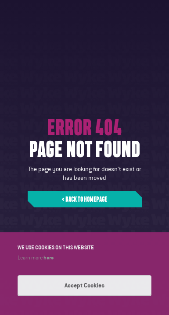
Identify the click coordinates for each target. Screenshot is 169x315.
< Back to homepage (84, 199)
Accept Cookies (84, 285)
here (48, 257)
